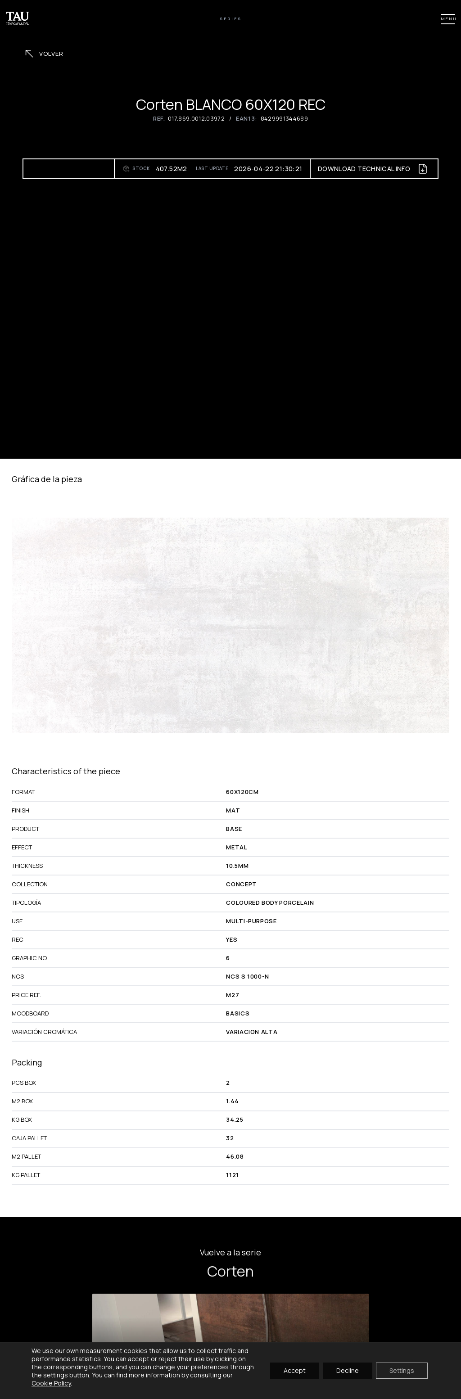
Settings (401, 1370)
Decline (347, 1370)
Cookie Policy (51, 1383)
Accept (295, 1370)
